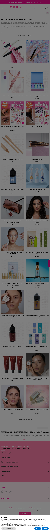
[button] (48, 517)
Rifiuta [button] (37, 528)
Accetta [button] (45, 528)
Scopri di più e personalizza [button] (8, 528)
